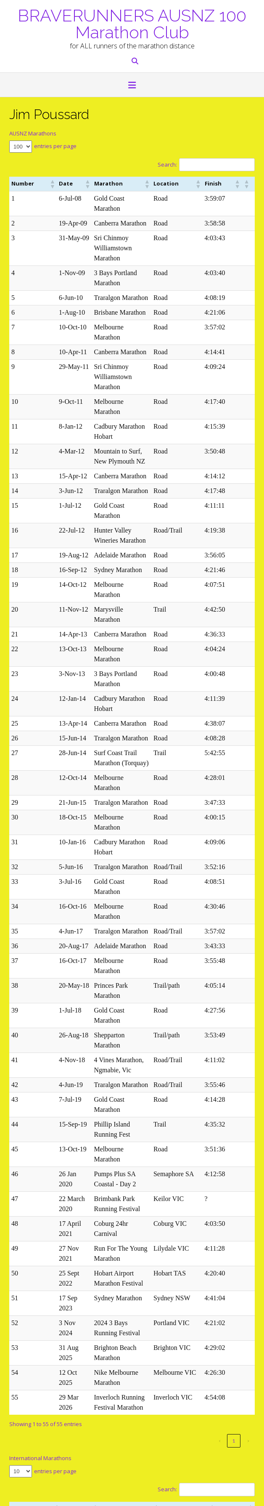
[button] (132, 86)
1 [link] (233, 1148)
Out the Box (47, 1496)
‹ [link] (220, 1148)
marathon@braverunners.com (48, 1347)
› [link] (248, 1148)
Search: (167, 164)
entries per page (55, 146)
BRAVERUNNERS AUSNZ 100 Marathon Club (132, 23)
